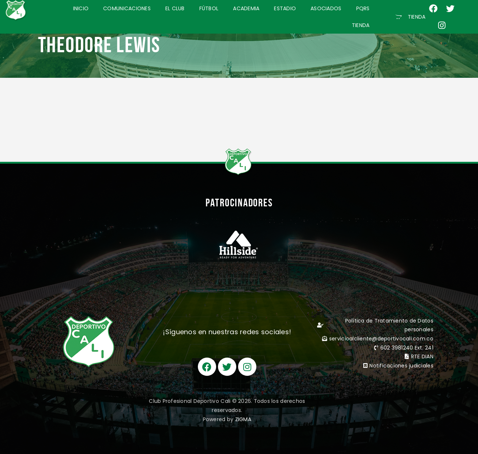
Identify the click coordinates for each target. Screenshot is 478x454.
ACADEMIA (246, 8)
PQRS (363, 8)
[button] (410, 17)
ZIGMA (243, 419)
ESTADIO (285, 8)
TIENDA (361, 25)
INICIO (81, 8)
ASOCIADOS (325, 8)
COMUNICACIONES (127, 8)
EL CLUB (175, 8)
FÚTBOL (209, 8)
